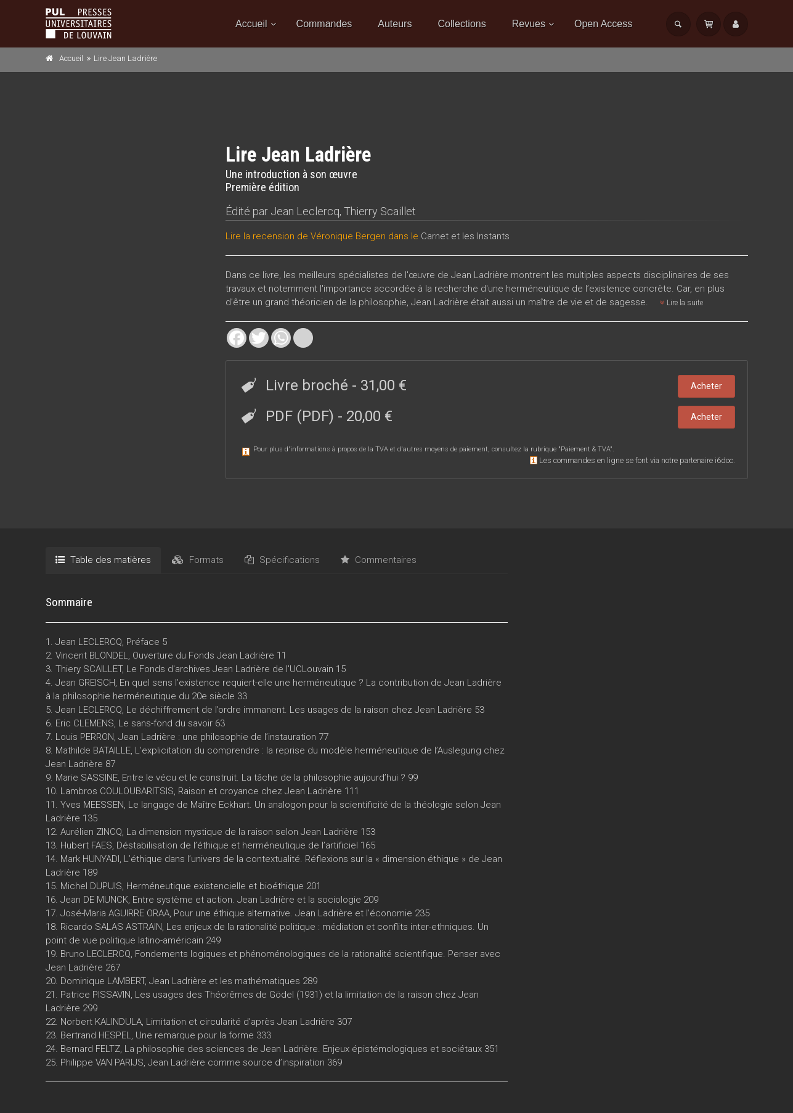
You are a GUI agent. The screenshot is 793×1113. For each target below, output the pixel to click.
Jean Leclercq (305, 211)
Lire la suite (681, 302)
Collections (461, 23)
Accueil (251, 23)
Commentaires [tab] (379, 559)
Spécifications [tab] (282, 559)
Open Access (603, 23)
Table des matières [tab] (103, 559)
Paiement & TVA (585, 449)
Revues (528, 23)
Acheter (706, 386)
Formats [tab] (198, 559)
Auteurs (395, 23)
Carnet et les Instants (465, 236)
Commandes (324, 23)
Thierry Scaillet (380, 211)
